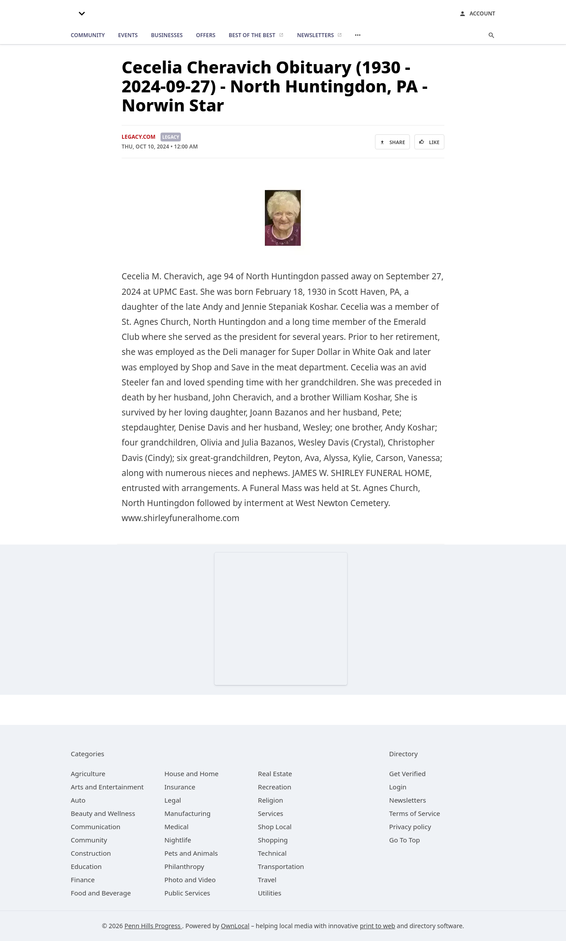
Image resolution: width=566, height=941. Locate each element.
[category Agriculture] (88, 773)
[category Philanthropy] (184, 866)
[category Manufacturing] (187, 813)
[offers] (205, 35)
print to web (377, 926)
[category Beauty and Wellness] (103, 813)
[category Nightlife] (177, 839)
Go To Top (404, 839)
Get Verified (407, 773)
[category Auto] (78, 800)
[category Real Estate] (275, 773)
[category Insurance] (179, 786)
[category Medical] (176, 826)
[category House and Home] (191, 773)
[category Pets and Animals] (191, 853)
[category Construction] (91, 853)
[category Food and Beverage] (101, 892)
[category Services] (270, 813)
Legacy (170, 137)
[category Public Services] (187, 892)
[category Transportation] (281, 866)
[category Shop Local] (274, 826)
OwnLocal (235, 926)
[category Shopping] (272, 839)
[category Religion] (270, 800)
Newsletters (407, 800)
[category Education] (86, 866)
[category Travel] (267, 879)
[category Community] (89, 839)
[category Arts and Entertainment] (107, 786)
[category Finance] (83, 879)
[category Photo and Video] (190, 879)
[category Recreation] (274, 786)
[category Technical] (272, 853)
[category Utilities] (269, 892)
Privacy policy (410, 826)
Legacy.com (139, 137)
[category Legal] (172, 800)
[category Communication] (95, 826)
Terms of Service (414, 813)
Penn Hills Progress (153, 926)
